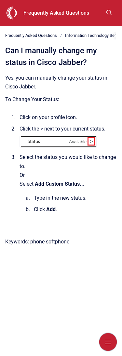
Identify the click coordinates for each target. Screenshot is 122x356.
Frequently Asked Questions (56, 13)
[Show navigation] (108, 342)
